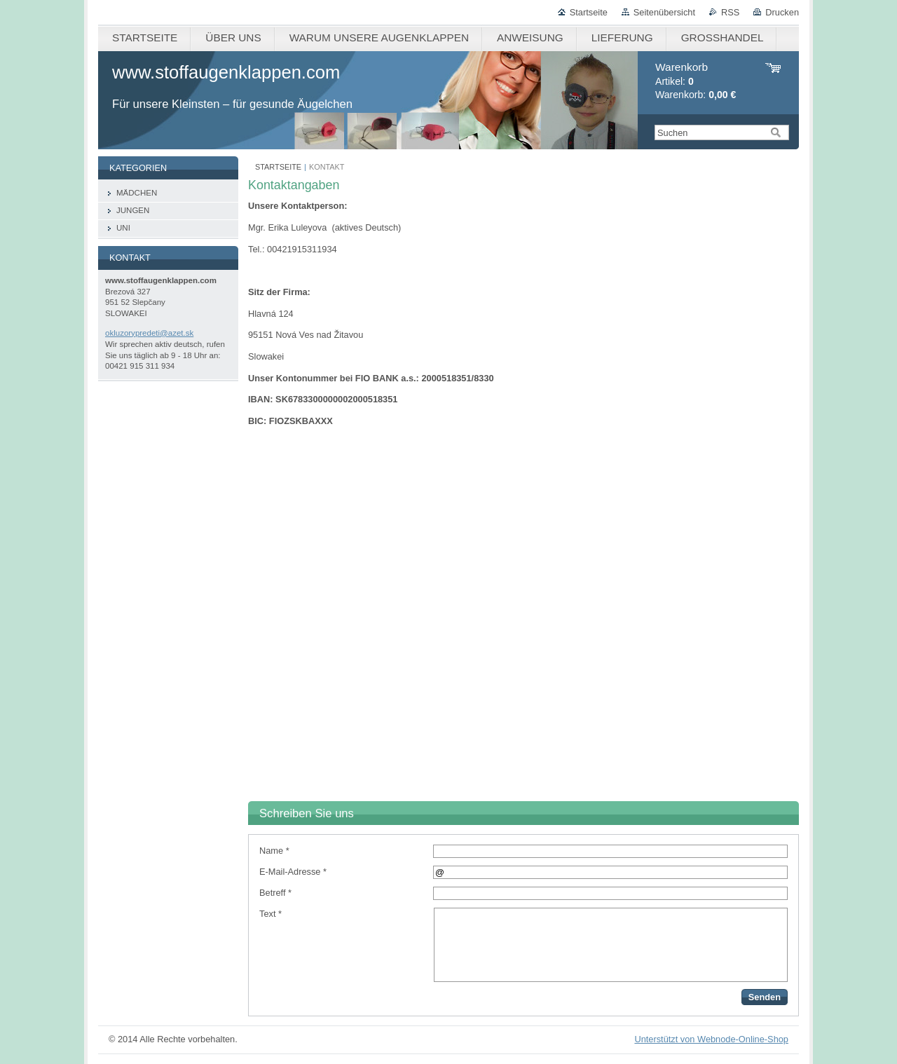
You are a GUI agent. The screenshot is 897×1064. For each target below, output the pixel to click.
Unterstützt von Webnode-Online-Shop (711, 1039)
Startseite (589, 12)
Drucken (782, 12)
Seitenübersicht (664, 12)
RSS (730, 12)
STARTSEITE (278, 167)
